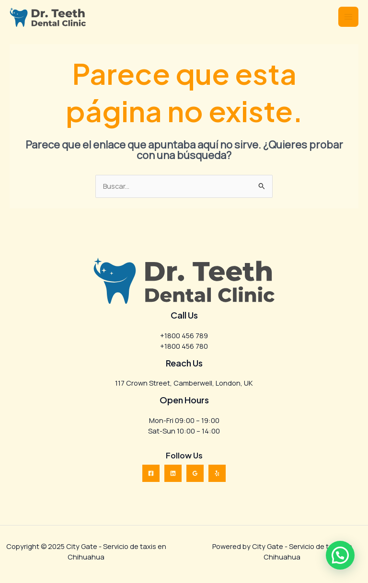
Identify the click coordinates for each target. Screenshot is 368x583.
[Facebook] (151, 473)
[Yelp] (217, 473)
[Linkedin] (173, 473)
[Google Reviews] (195, 473)
